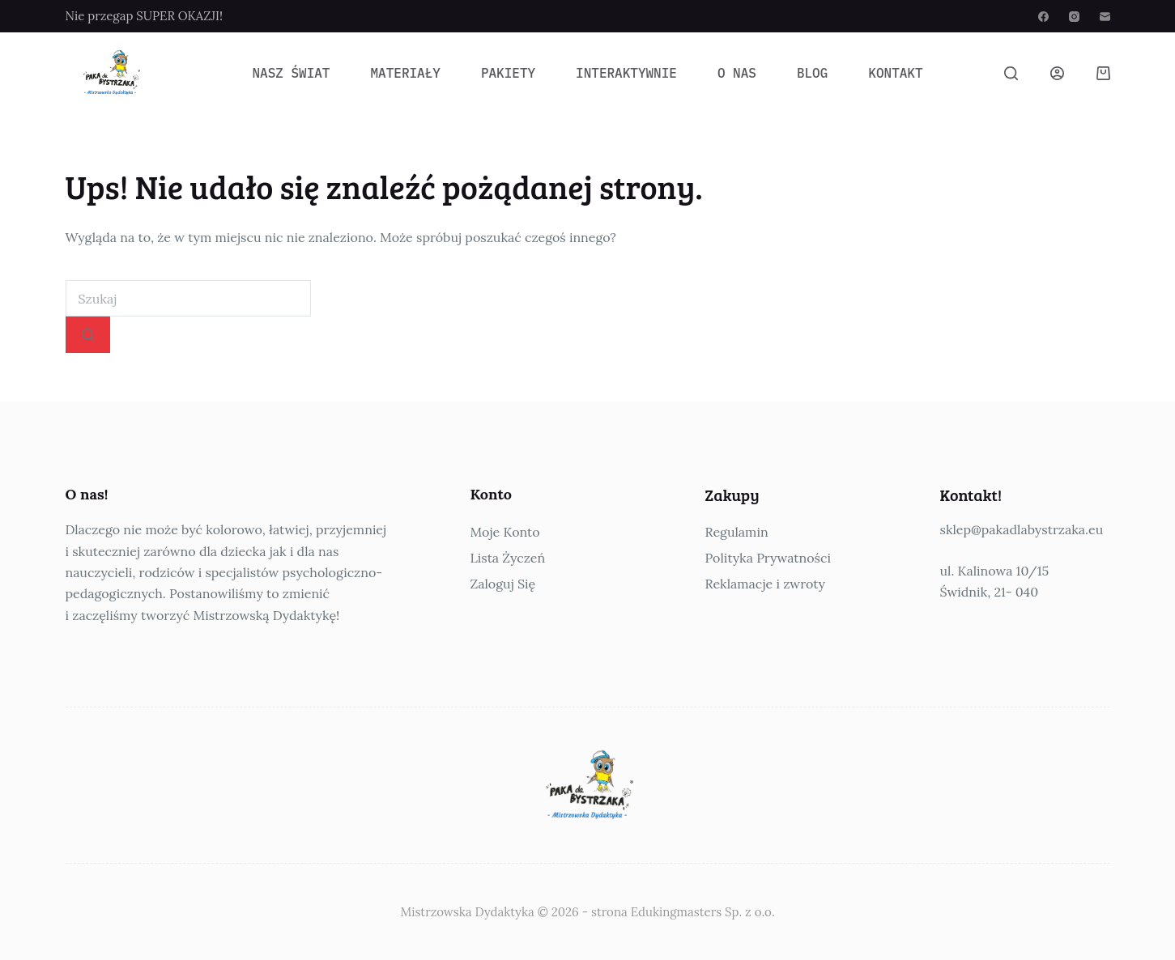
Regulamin (736, 532)
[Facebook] (1043, 16)
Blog (812, 73)
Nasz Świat (291, 73)
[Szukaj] (1011, 73)
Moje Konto (505, 532)
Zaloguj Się (503, 584)
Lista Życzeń (508, 558)
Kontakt (895, 73)
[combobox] (188, 298)
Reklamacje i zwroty (765, 584)
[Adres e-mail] (1105, 16)
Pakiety (508, 73)
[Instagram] (1074, 16)
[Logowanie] (1057, 73)
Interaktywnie (626, 73)
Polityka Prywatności (768, 558)
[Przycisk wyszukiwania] (88, 334)
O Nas (736, 73)
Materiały (405, 73)
